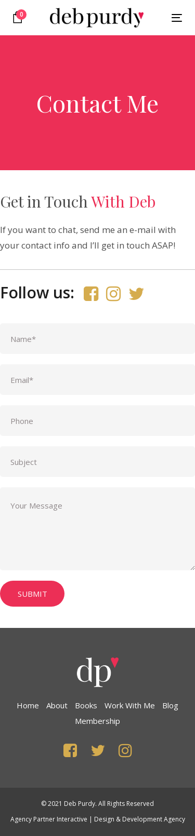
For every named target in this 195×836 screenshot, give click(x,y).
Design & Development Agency (139, 819)
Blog (170, 705)
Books (86, 705)
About (57, 705)
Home (28, 705)
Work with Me (130, 705)
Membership (97, 721)
